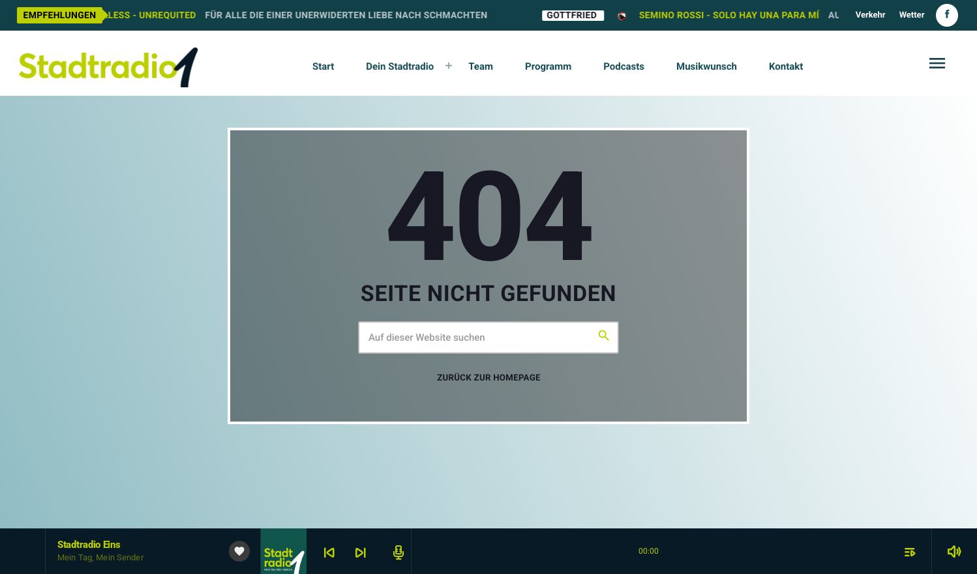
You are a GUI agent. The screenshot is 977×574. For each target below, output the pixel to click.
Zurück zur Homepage (488, 378)
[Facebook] (947, 15)
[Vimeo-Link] (108, 63)
